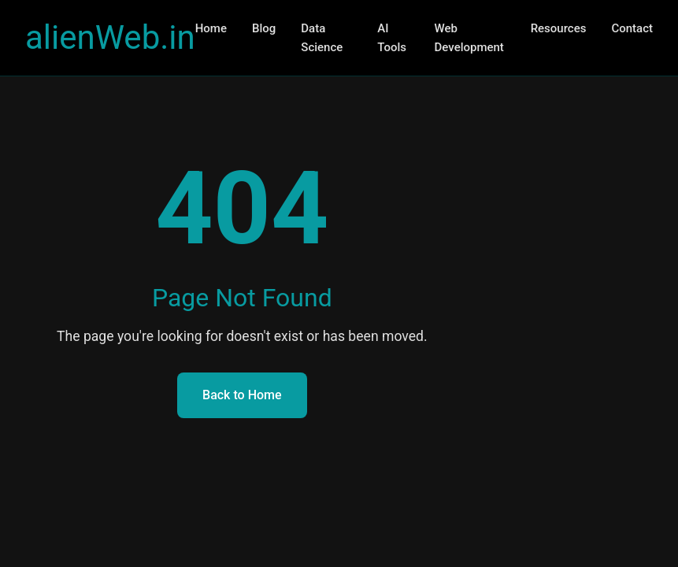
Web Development (469, 37)
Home (211, 28)
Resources (559, 28)
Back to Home (242, 394)
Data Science (322, 37)
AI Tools (391, 37)
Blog (264, 28)
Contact (632, 28)
